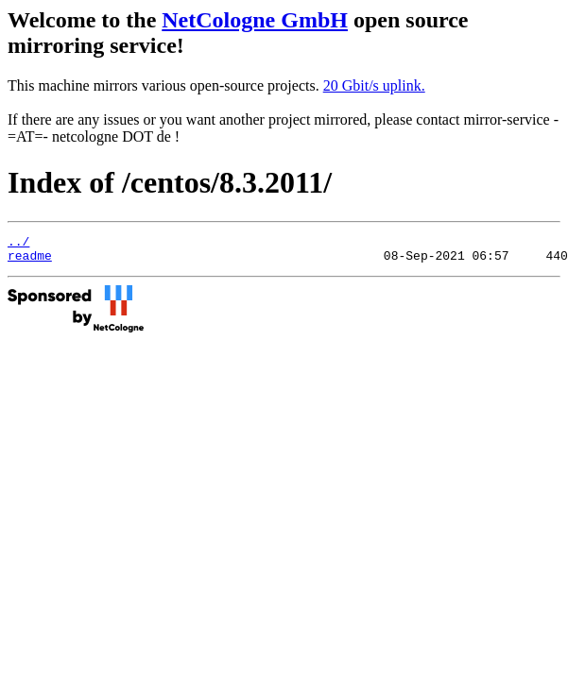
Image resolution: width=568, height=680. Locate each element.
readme (30, 260)
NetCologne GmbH (255, 20)
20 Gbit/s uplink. (374, 85)
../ (18, 243)
